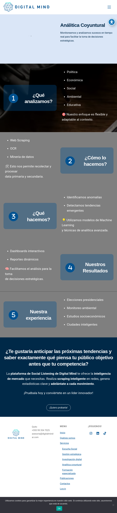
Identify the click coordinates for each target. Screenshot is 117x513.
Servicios (64, 443)
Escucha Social (69, 449)
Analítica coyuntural (72, 464)
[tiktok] (105, 433)
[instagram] (91, 433)
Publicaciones (67, 478)
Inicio (62, 432)
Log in (63, 489)
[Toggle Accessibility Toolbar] (111, 7)
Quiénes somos (67, 438)
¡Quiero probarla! (58, 407)
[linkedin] (98, 433)
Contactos (65, 483)
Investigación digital (72, 459)
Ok (59, 508)
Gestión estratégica (71, 454)
